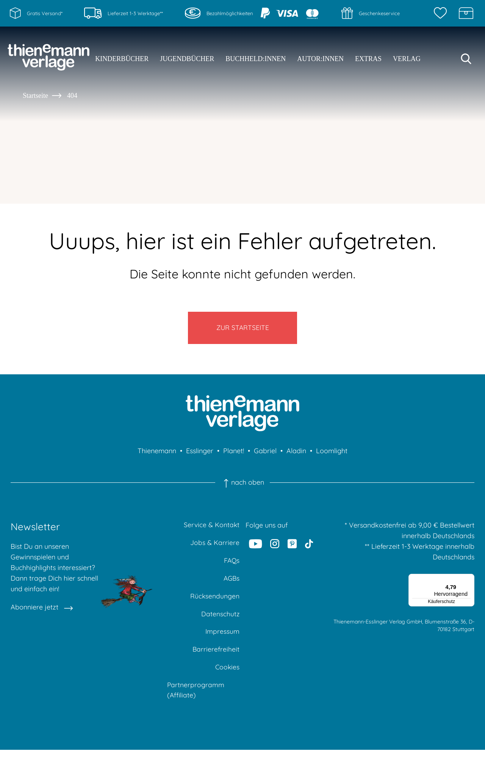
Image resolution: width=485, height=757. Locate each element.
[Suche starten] (466, 58)
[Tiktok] (309, 546)
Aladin (296, 453)
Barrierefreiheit (215, 655)
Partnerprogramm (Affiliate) (196, 697)
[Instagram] (275, 546)
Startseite (35, 95)
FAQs (231, 564)
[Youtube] (255, 546)
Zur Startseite (243, 329)
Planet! (233, 453)
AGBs (230, 582)
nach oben (242, 485)
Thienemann (157, 453)
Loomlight (331, 453)
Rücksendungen (214, 600)
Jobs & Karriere (214, 546)
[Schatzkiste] (466, 13)
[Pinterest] (292, 546)
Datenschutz (220, 618)
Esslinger (199, 453)
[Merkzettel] (442, 13)
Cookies (226, 673)
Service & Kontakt (211, 527)
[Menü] (469, 581)
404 (72, 95)
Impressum (222, 637)
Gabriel (265, 453)
